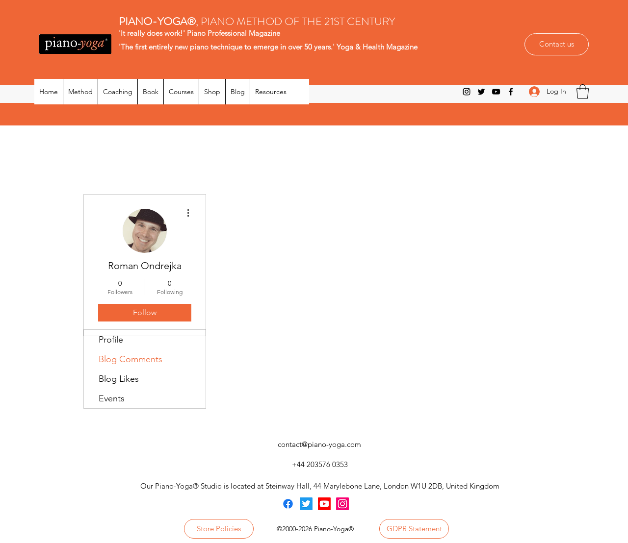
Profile (111, 339)
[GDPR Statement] (414, 529)
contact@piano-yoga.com (319, 444)
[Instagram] (466, 92)
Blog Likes (119, 378)
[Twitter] (481, 92)
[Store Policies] (219, 529)
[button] (582, 91)
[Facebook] (511, 92)
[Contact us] (556, 44)
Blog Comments (130, 359)
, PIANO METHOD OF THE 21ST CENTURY (258, 21)
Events (112, 398)
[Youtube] (324, 503)
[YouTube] (496, 92)
